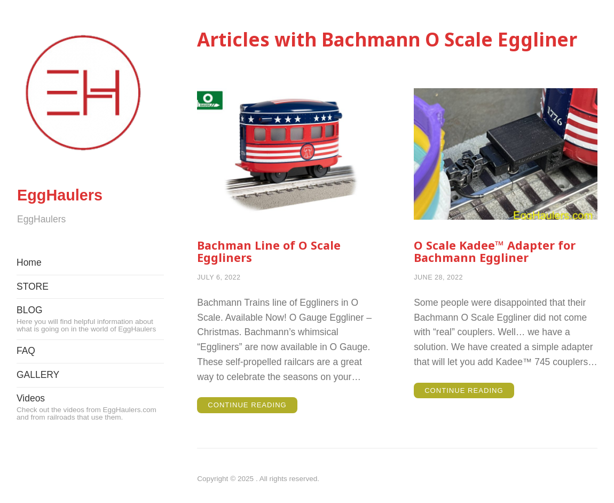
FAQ (26, 380)
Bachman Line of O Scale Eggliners (273, 252)
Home (29, 292)
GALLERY (38, 403)
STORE (33, 315)
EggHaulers (89, 205)
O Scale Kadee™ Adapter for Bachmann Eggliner (500, 252)
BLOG (90, 348)
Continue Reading (254, 408)
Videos (90, 436)
